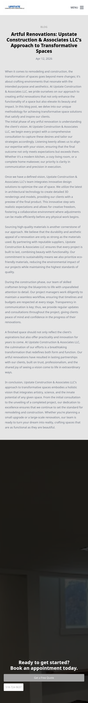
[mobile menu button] (82, 7)
